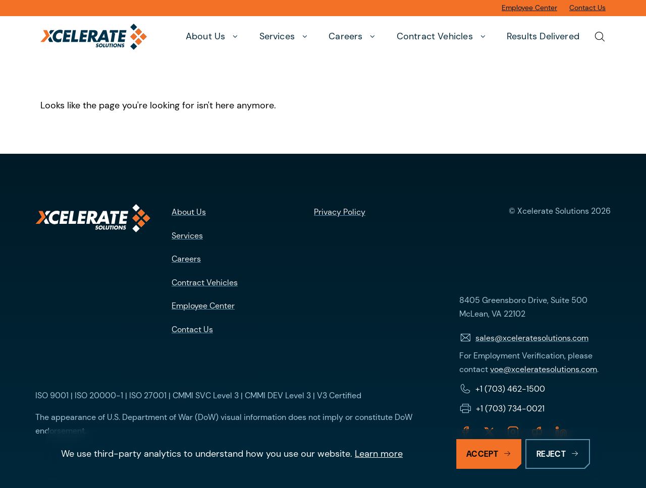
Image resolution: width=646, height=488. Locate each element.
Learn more (379, 454)
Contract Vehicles (205, 282)
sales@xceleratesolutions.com (531, 338)
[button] (213, 37)
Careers (186, 259)
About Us (189, 212)
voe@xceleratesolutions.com (543, 369)
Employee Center (203, 305)
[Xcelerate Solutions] (93, 37)
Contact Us (192, 329)
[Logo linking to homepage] (92, 218)
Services (187, 235)
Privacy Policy (339, 212)
